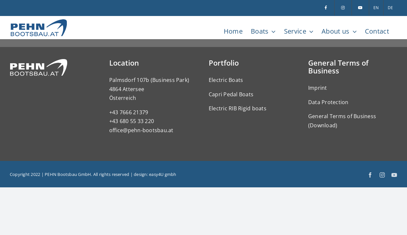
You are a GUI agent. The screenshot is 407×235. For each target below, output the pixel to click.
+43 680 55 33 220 (131, 121)
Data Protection (328, 102)
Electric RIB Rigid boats (237, 108)
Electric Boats (226, 80)
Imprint (317, 87)
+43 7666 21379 (128, 112)
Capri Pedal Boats (231, 94)
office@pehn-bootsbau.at (141, 130)
